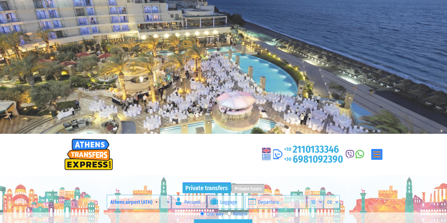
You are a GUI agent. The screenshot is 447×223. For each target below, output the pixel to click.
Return (237, 214)
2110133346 (311, 149)
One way (211, 214)
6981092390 (313, 159)
